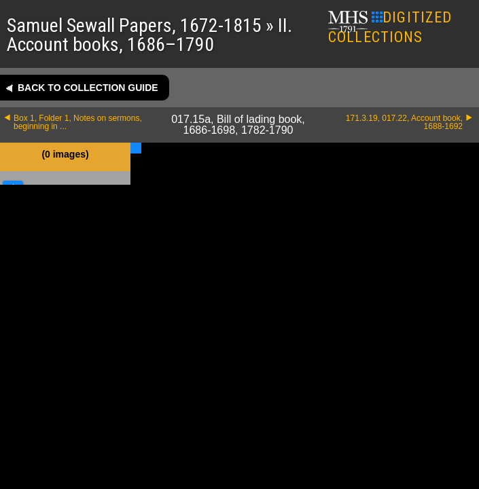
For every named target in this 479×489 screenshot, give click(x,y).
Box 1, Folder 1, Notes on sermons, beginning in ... (78, 122)
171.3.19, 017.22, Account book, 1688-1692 (404, 122)
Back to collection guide (88, 87)
